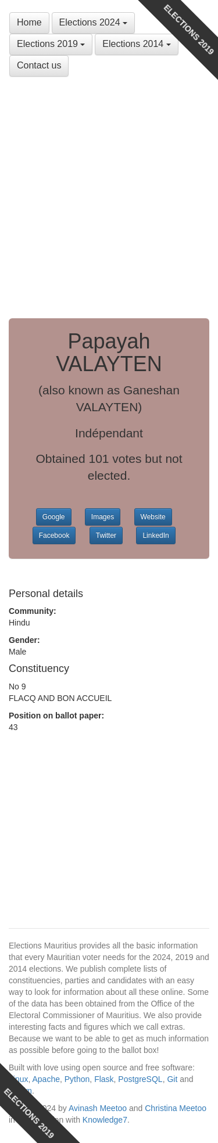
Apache (45, 1079)
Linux (18, 1079)
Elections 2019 (51, 44)
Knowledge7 (105, 1119)
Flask (103, 1079)
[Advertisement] (109, 198)
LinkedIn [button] (155, 535)
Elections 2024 (93, 22)
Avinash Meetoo (98, 1108)
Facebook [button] (54, 535)
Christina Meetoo (175, 1108)
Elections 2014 (136, 44)
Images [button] (102, 517)
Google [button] (53, 517)
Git (172, 1079)
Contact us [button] (39, 65)
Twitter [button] (106, 535)
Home (29, 22)
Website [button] (153, 517)
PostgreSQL (140, 1079)
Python (77, 1079)
